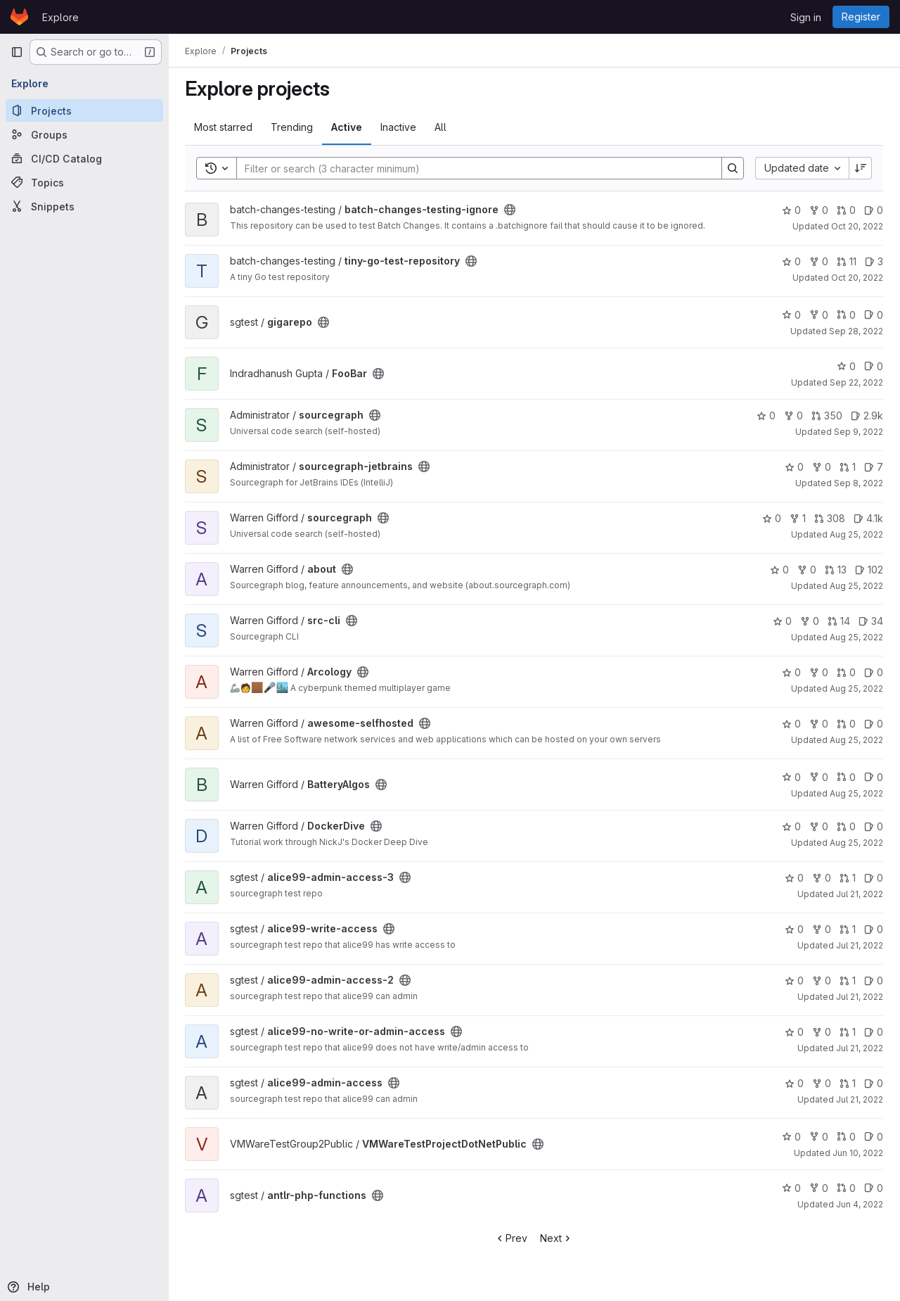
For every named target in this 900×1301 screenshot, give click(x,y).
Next (557, 1238)
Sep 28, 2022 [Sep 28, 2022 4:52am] (856, 331)
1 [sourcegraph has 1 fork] (798, 518)
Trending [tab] (292, 127)
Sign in (805, 17)
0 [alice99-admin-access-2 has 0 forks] (821, 980)
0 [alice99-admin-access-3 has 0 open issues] (873, 878)
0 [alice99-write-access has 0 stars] (794, 929)
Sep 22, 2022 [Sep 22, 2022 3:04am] (856, 382)
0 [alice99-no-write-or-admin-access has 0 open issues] (873, 1032)
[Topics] (84, 182)
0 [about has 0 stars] (779, 570)
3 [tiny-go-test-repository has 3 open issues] (874, 261)
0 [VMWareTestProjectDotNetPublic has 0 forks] (818, 1137)
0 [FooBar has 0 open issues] (873, 366)
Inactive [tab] (399, 127)
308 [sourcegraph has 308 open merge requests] (829, 518)
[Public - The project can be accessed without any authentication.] (510, 209)
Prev (511, 1238)
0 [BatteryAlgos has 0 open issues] (873, 777)
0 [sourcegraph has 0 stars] (766, 415)
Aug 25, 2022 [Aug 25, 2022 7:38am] (856, 688)
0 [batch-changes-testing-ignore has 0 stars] (791, 210)
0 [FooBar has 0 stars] (846, 366)
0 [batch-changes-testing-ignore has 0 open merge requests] (846, 210)
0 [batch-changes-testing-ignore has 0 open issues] (873, 210)
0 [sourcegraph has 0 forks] (793, 415)
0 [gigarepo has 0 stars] (791, 315)
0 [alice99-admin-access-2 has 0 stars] (794, 980)
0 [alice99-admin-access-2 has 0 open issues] (873, 980)
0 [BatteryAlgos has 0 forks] (818, 777)
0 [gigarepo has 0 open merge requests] (846, 315)
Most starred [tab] (224, 127)
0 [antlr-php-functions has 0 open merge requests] (846, 1188)
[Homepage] (19, 17)
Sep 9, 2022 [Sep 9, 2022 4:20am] (858, 431)
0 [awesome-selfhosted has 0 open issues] (873, 724)
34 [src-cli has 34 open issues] (871, 621)
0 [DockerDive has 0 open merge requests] (846, 826)
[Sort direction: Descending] (860, 168)
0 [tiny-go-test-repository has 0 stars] (791, 261)
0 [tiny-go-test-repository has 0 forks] (818, 261)
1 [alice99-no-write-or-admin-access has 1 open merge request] (848, 1032)
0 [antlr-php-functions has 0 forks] (818, 1188)
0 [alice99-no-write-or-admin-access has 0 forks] (821, 1032)
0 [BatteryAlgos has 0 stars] (791, 777)
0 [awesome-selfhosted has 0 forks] (818, 724)
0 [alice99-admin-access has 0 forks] (821, 1083)
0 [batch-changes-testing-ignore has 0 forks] (818, 210)
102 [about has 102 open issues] (869, 570)
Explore (60, 17)
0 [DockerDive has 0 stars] (791, 826)
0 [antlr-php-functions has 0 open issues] (873, 1188)
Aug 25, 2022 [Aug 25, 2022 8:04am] (856, 637)
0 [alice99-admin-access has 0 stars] (794, 1083)
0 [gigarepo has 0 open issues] (873, 315)
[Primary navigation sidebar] (17, 52)
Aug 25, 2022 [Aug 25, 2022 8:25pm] (856, 534)
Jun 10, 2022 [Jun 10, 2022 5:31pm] (857, 1153)
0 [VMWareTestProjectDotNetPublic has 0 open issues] (873, 1137)
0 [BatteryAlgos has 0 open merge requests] (846, 777)
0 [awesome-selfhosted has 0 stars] (791, 724)
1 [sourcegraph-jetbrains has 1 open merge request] (848, 467)
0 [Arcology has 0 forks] (818, 672)
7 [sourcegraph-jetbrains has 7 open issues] (873, 467)
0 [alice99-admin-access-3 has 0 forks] (821, 878)
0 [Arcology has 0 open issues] (873, 672)
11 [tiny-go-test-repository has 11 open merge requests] (846, 261)
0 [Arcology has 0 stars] (791, 672)
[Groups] (84, 134)
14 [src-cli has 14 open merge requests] (839, 621)
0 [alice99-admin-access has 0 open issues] (873, 1083)
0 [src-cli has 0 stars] (782, 621)
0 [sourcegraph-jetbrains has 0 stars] (794, 467)
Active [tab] (347, 127)
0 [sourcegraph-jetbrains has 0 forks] (821, 467)
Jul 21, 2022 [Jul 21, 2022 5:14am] (859, 894)
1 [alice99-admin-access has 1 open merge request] (848, 1083)
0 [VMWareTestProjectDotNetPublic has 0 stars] (791, 1137)
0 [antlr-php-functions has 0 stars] (791, 1188)
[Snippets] (84, 206)
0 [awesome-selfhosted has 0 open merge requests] (846, 724)
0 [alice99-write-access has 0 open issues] (873, 929)
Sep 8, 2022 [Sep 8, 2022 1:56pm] (858, 483)
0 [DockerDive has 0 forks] (818, 826)
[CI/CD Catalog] (84, 158)
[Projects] (84, 110)
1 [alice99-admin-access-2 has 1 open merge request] (848, 980)
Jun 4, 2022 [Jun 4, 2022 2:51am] (859, 1204)
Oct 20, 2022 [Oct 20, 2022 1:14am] (857, 226)
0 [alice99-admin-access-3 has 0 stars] (794, 878)
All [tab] (441, 127)
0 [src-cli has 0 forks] (809, 621)
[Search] (472, 168)
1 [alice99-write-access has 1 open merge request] (848, 929)
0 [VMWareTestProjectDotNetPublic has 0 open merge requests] (846, 1137)
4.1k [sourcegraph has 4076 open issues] (868, 518)
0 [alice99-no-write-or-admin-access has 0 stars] (794, 1032)
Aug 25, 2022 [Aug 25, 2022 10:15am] (856, 585)
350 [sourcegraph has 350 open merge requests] (826, 415)
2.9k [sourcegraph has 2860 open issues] (867, 415)
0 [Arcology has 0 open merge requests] (846, 672)
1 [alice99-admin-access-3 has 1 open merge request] (848, 878)
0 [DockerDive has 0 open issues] (873, 826)
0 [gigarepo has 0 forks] (818, 315)
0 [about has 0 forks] (806, 570)
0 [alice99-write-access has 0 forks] (821, 929)
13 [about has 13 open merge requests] (836, 570)
